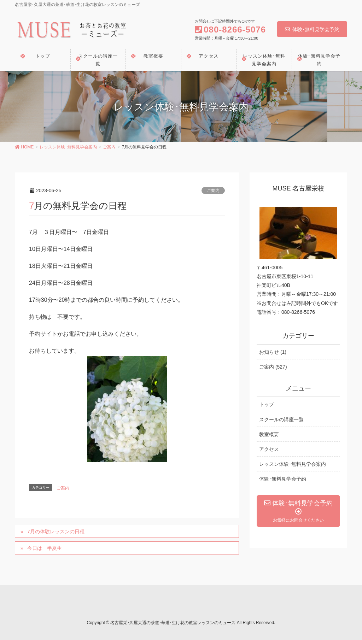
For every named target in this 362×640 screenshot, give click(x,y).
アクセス (269, 449)
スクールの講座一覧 (281, 419)
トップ (266, 404)
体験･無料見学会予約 (312, 29)
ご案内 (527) (273, 367)
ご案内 (213, 190)
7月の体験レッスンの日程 (55, 531)
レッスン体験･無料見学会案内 (292, 464)
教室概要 (269, 434)
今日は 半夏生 (44, 548)
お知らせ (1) (272, 352)
